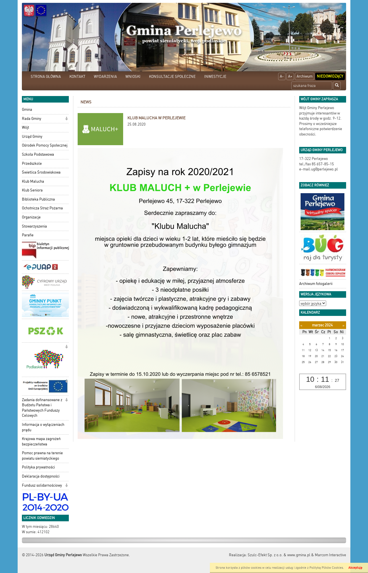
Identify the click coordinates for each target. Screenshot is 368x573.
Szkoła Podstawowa (38, 154)
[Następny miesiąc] (343, 325)
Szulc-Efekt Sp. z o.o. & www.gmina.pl (279, 555)
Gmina (27, 109)
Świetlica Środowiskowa (41, 172)
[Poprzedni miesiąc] (301, 325)
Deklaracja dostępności (40, 476)
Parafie (28, 235)
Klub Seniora (32, 190)
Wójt (25, 127)
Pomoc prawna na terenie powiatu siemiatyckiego (42, 456)
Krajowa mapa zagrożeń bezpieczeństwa (41, 441)
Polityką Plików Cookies (326, 568)
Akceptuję (355, 568)
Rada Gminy (31, 118)
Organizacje (31, 217)
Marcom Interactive (330, 555)
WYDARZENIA (105, 76)
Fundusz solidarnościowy (42, 485)
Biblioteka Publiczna (38, 199)
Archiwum (305, 76)
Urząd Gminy (32, 136)
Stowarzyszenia (34, 226)
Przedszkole (32, 163)
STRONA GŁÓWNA (46, 76)
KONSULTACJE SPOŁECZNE (172, 76)
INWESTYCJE (215, 76)
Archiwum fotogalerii (315, 284)
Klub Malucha (33, 181)
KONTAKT (77, 76)
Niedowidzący (330, 76)
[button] (66, 119)
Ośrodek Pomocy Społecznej (44, 145)
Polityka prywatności (38, 467)
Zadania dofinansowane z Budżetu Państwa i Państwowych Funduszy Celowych (42, 408)
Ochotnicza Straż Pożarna (42, 208)
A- (282, 76)
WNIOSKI (132, 76)
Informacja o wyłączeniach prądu (43, 427)
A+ (290, 76)
